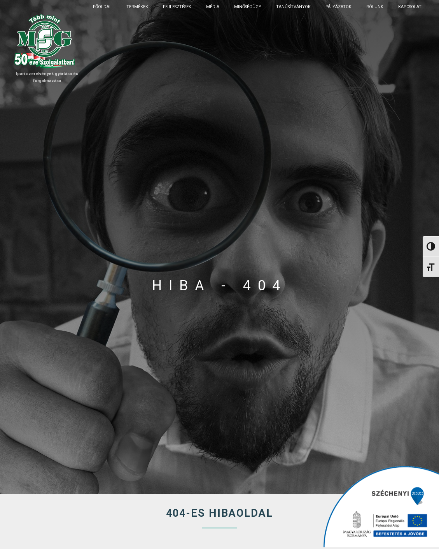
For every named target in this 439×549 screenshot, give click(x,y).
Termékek (137, 6)
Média (212, 6)
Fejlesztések (177, 6)
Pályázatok (338, 6)
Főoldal (102, 6)
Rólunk (374, 6)
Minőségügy (247, 6)
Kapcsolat (410, 6)
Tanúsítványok (293, 6)
